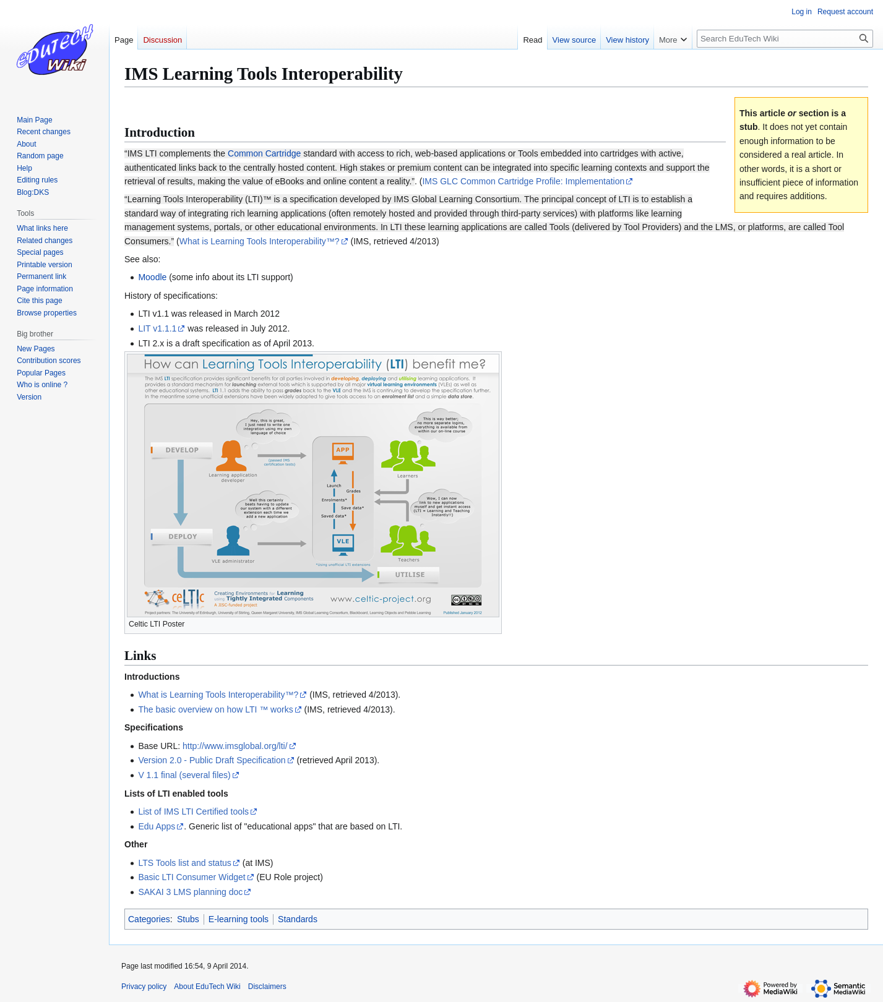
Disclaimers (267, 986)
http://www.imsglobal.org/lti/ (235, 746)
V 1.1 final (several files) (184, 775)
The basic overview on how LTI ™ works (215, 709)
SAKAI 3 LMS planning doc (190, 892)
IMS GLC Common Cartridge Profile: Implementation (523, 181)
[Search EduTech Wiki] (785, 39)
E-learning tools (239, 919)
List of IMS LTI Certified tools (193, 811)
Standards (297, 919)
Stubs (188, 919)
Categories (149, 919)
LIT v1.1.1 (157, 328)
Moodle (152, 277)
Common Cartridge (264, 153)
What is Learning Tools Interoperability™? (259, 241)
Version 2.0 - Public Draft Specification (211, 760)
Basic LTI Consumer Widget (191, 877)
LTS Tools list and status (184, 863)
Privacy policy (143, 986)
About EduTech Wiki (207, 986)
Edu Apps (156, 826)
